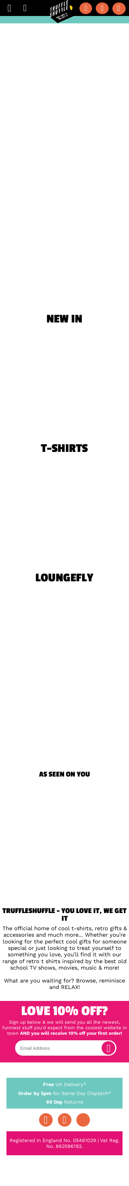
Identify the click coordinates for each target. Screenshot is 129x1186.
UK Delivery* (64, 1084)
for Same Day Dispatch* (64, 1092)
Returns (64, 1101)
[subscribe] (108, 1048)
